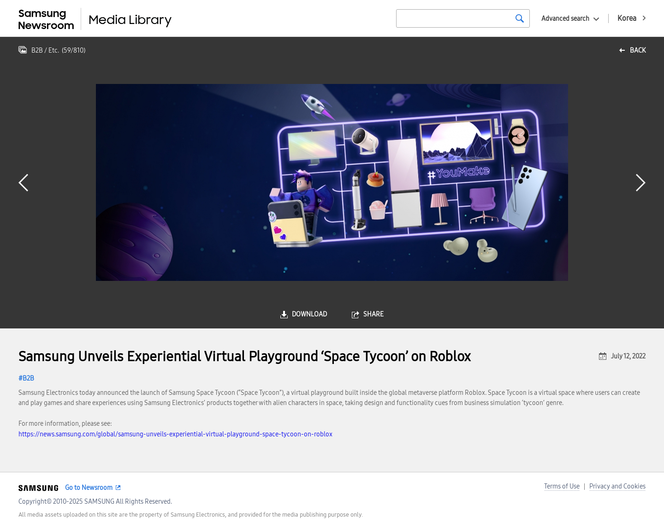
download (309, 314)
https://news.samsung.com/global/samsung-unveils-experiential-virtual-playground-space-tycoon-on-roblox (175, 434)
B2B (28, 378)
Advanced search (565, 19)
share (373, 314)
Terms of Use (562, 486)
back (638, 50)
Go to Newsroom (89, 488)
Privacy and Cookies (617, 486)
